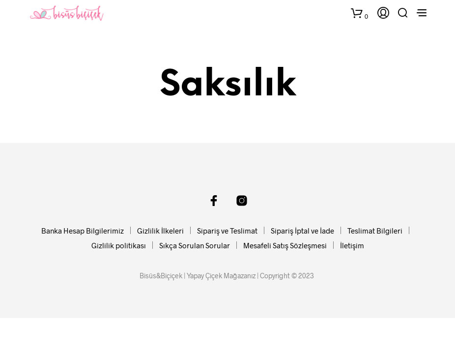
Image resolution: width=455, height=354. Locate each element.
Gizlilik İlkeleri (160, 230)
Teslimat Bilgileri (374, 230)
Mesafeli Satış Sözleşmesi (285, 245)
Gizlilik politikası (118, 245)
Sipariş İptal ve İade (302, 230)
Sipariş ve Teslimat (227, 230)
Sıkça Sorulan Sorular (194, 245)
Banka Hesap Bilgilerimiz (82, 230)
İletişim (352, 245)
